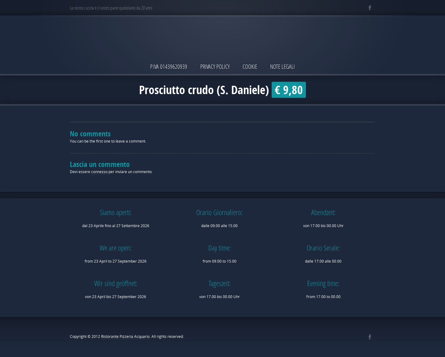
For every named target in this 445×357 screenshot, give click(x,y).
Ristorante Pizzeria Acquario (125, 336)
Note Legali (282, 66)
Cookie (250, 66)
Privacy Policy (215, 66)
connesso (99, 171)
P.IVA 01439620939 (168, 66)
